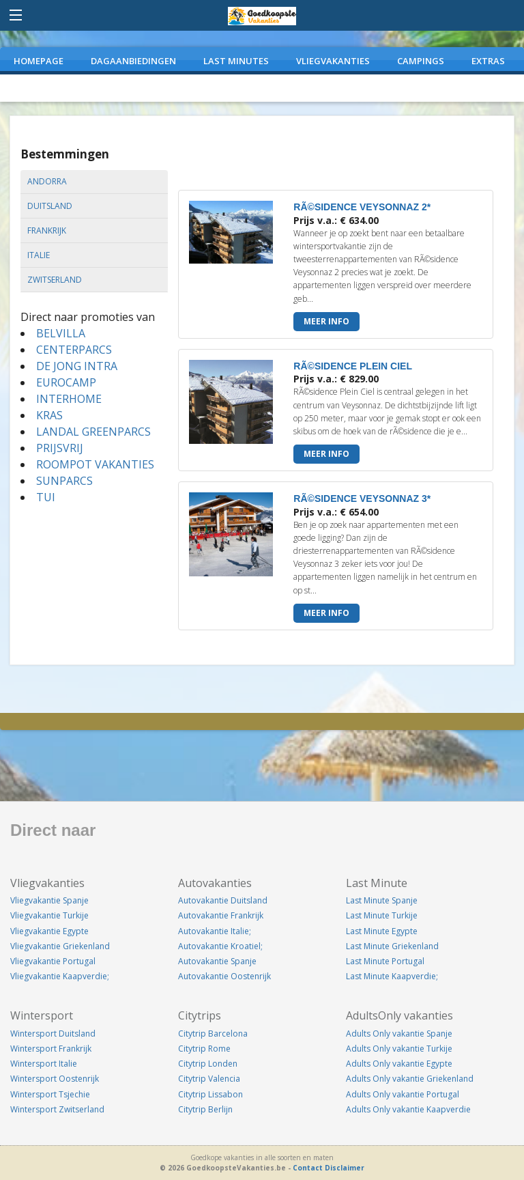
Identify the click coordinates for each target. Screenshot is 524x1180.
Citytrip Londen (207, 1063)
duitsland (49, 206)
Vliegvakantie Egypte (49, 931)
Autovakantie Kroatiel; (220, 946)
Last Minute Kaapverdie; (392, 976)
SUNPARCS (64, 480)
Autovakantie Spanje (217, 961)
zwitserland (54, 279)
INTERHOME (69, 398)
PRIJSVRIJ (59, 447)
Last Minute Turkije (382, 915)
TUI (45, 497)
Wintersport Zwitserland (57, 1109)
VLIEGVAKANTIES (333, 61)
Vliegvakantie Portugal (53, 961)
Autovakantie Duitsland (222, 900)
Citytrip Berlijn (205, 1109)
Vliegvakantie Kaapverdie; (59, 976)
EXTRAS (488, 61)
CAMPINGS (420, 61)
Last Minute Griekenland (392, 946)
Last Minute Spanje (382, 900)
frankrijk (46, 230)
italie (38, 255)
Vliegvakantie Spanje (49, 900)
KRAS (49, 415)
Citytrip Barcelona (213, 1033)
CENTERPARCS (74, 349)
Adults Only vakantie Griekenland (410, 1078)
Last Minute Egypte (382, 931)
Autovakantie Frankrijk (220, 915)
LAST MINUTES (236, 61)
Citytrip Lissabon (210, 1094)
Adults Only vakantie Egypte (399, 1063)
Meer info (326, 321)
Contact (308, 1167)
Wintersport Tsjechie (50, 1094)
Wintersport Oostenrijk (54, 1078)
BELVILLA (60, 333)
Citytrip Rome (204, 1048)
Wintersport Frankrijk (50, 1048)
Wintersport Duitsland (53, 1033)
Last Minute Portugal (385, 961)
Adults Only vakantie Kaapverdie (408, 1109)
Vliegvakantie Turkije (49, 915)
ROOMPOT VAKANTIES (95, 464)
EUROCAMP (66, 382)
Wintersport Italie (43, 1063)
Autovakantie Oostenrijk (224, 976)
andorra (47, 181)
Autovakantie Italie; (214, 931)
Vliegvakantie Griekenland (60, 946)
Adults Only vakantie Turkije (399, 1048)
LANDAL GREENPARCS (93, 431)
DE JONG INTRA (76, 366)
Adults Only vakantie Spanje (399, 1033)
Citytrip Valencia (209, 1078)
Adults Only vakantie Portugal (402, 1094)
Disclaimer (344, 1167)
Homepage (38, 61)
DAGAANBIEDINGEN (133, 61)
